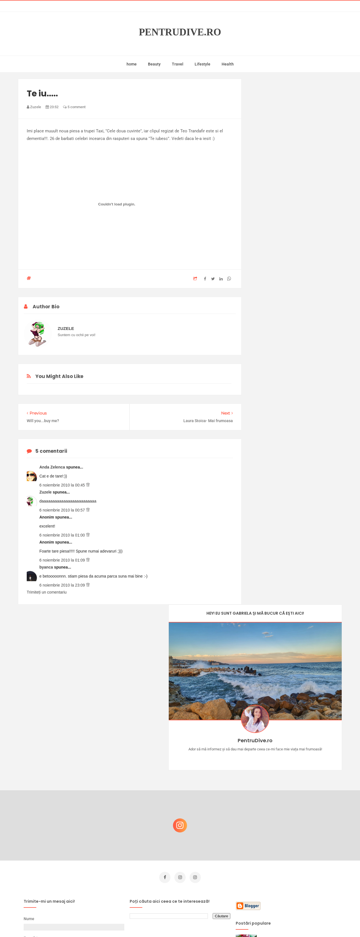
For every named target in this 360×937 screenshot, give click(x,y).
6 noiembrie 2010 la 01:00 (62, 535)
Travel (177, 64)
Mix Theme (227, 922)
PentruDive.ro (180, 32)
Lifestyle (202, 64)
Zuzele (46, 492)
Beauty (154, 64)
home (132, 64)
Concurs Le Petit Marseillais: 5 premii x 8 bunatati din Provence (298, 766)
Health (228, 64)
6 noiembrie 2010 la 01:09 (62, 560)
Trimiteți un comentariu (47, 592)
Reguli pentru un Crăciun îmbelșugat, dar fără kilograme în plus (298, 820)
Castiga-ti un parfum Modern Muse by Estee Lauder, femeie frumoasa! (296, 793)
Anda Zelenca (52, 467)
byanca (46, 567)
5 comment (74, 107)
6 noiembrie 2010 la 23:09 (62, 585)
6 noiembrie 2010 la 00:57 (62, 510)
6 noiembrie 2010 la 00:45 (62, 485)
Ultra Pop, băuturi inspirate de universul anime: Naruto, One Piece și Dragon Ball (297, 877)
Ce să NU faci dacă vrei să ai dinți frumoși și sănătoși (294, 847)
